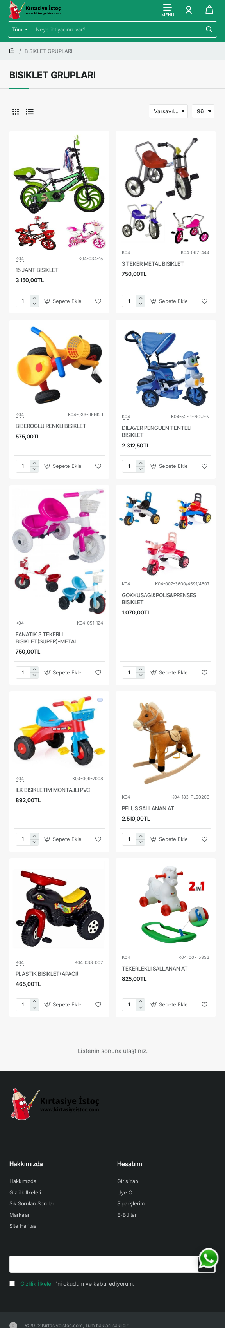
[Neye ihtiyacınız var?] (209, 29)
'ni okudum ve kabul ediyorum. (71, 1283)
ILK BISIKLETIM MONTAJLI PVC (53, 789)
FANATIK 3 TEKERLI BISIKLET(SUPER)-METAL (46, 638)
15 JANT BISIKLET (37, 269)
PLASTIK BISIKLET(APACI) (47, 973)
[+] (34, 298)
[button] (64, 301)
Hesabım (129, 1164)
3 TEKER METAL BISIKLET (153, 263)
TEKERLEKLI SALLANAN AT (155, 968)
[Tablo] (15, 111)
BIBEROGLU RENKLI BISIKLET (51, 425)
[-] (34, 304)
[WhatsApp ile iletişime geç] (209, 1258)
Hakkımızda (26, 1164)
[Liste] (29, 111)
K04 (20, 258)
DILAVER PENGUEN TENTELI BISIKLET (156, 431)
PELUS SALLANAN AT (148, 808)
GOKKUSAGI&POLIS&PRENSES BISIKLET (159, 598)
